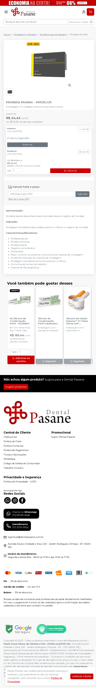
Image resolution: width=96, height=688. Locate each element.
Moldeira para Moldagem (53, 34)
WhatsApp (9, 459)
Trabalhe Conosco (13, 468)
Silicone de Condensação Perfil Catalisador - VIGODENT (48, 321)
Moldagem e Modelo (25, 34)
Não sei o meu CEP (18, 199)
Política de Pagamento (16, 450)
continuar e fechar (81, 676)
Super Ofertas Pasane (63, 437)
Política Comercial (13, 446)
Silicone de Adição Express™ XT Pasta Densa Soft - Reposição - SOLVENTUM (77, 321)
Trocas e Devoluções (15, 454)
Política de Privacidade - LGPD (20, 481)
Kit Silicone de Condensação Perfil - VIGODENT (20, 321)
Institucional (10, 437)
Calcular (82, 194)
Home (7, 34)
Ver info (84, 129)
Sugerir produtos (16, 386)
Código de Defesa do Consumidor (22, 463)
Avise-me (27, 144)
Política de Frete (12, 441)
